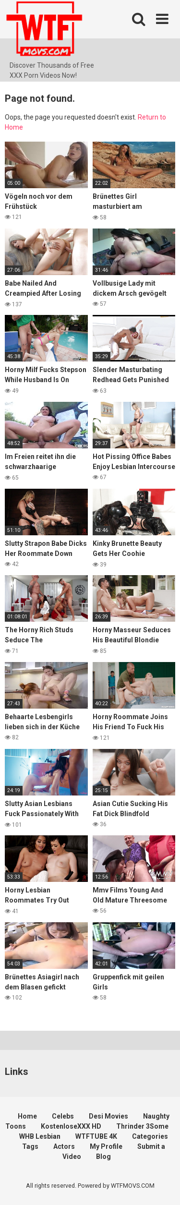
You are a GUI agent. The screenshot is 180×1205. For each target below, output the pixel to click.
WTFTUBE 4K (96, 1136)
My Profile (106, 1146)
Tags (30, 1146)
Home (27, 1116)
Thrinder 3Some (142, 1126)
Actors (64, 1146)
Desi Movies (108, 1116)
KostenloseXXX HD (71, 1126)
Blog (103, 1156)
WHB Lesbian (39, 1136)
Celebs (63, 1116)
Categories (150, 1136)
